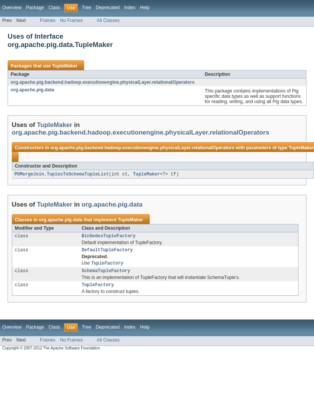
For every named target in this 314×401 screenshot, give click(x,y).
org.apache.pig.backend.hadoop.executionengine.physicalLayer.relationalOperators (103, 82)
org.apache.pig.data (32, 89)
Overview (12, 7)
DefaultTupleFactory (107, 252)
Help (144, 7)
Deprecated (108, 7)
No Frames (71, 20)
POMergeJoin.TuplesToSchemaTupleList (61, 174)
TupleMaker (64, 66)
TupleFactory (98, 288)
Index (129, 7)
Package (35, 7)
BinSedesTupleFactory (108, 237)
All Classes (108, 20)
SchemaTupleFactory (106, 274)
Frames (47, 20)
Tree (86, 7)
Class (54, 7)
